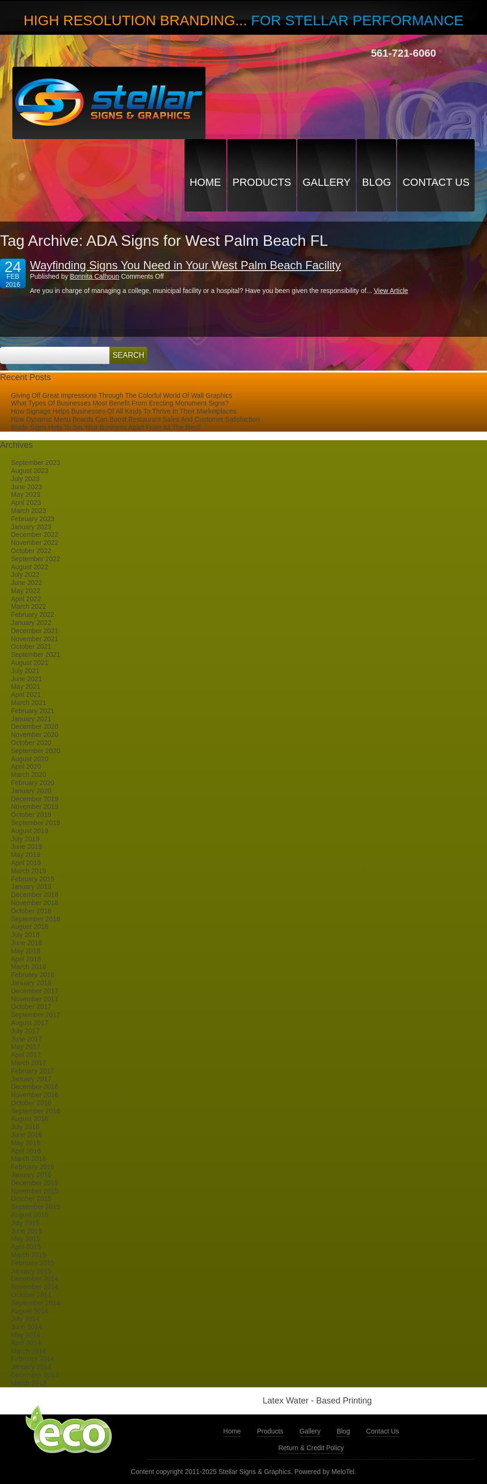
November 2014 (34, 1287)
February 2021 (32, 711)
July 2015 (25, 1223)
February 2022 (32, 614)
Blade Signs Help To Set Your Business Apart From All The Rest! (106, 427)
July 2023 (25, 479)
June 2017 (26, 1039)
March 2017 (28, 1063)
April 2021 (26, 694)
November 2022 (34, 542)
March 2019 (28, 871)
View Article (391, 290)
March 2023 (28, 511)
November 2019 (34, 806)
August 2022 (30, 567)
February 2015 (32, 1263)
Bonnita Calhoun (94, 276)
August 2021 (30, 662)
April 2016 (26, 1151)
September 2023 (35, 462)
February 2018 (32, 975)
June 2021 (26, 679)
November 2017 (34, 999)
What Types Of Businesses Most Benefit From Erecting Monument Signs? (120, 403)
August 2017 (30, 1023)
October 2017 (31, 1006)
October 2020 (31, 743)
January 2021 (31, 719)
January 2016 (31, 1175)
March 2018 (28, 966)
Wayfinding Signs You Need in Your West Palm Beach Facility (185, 265)
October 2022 (31, 551)
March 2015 (28, 1255)
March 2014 (28, 1351)
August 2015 (30, 1215)
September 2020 (35, 751)
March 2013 (28, 1383)
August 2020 (30, 759)
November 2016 (34, 1095)
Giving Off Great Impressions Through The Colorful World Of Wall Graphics (121, 395)
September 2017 (35, 1015)
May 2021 (25, 686)
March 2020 (28, 774)
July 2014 (25, 1318)
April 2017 (26, 1055)
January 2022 (31, 622)
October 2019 (31, 814)
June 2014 (26, 1327)
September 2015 (35, 1207)
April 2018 (26, 959)
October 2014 (31, 1295)
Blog (376, 182)
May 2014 (25, 1335)
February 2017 (32, 1071)
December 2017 (34, 991)
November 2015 (34, 1191)
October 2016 (31, 1103)
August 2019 (30, 831)
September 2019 (35, 823)
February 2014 (32, 1359)
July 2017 (25, 1031)
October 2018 (31, 911)
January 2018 (31, 983)
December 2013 (34, 1375)
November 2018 (34, 903)
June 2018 (26, 943)
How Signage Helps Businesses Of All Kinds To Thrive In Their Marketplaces (123, 411)
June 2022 (26, 582)
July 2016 (25, 1127)
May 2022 (25, 591)
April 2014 (26, 1343)
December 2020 (34, 726)
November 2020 (34, 734)
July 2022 (25, 574)
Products (262, 182)
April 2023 (26, 502)
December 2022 (34, 534)
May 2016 (25, 1143)
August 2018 (30, 926)
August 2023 (30, 470)
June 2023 (26, 487)
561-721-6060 (403, 53)
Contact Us (435, 182)
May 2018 (25, 951)
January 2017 (31, 1079)
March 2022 (28, 606)
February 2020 (32, 783)
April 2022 (26, 599)
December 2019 (34, 799)
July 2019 (25, 839)
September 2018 (35, 919)
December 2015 (34, 1183)
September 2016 (35, 1111)
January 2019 (31, 886)
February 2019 (32, 879)
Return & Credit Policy (311, 1448)
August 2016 (30, 1118)
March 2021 (28, 703)
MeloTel (342, 1471)
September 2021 (35, 654)
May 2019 (25, 854)
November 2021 (34, 639)
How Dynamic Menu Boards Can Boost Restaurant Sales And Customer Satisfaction (135, 419)
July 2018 (25, 935)
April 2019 (26, 863)
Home (205, 182)
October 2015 (31, 1198)
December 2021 (34, 631)
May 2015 (25, 1238)
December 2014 (34, 1278)
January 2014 (31, 1367)
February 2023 (32, 519)
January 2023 (31, 527)
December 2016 (34, 1086)
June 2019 (26, 846)
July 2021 (25, 671)
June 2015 (26, 1231)
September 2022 (35, 559)
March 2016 (28, 1158)
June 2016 (26, 1135)
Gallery (326, 182)
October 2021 (31, 646)
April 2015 (26, 1247)
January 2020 (31, 791)
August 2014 (30, 1311)
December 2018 (34, 894)
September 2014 (35, 1303)
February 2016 (32, 1167)
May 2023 (25, 494)
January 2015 (31, 1271)
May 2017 (25, 1046)
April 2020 (26, 766)
